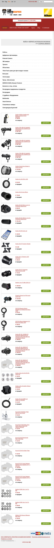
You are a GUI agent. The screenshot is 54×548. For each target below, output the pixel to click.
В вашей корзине (27, 20)
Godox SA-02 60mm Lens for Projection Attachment (22, 205)
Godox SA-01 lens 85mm (21, 192)
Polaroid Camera (7, 58)
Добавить (46, 123)
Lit (14, 1)
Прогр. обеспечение (9, 80)
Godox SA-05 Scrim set (21, 230)
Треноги (5, 64)
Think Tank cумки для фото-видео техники (15, 70)
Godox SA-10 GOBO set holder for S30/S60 (21, 399)
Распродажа (6, 92)
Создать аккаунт (44, 43)
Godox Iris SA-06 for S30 (21, 179)
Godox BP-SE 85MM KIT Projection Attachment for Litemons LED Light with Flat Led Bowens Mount (22, 361)
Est (3, 1)
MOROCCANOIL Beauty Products (12, 83)
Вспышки (5, 74)
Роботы (5, 52)
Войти (25, 41)
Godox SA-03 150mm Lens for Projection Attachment (23, 218)
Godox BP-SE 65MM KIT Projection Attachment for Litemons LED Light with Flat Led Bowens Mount (22, 349)
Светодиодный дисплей (10, 107)
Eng (6, 1)
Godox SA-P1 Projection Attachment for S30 (21, 270)
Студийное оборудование (10, 95)
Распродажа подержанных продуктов (14, 89)
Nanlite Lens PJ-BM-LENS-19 (22, 282)
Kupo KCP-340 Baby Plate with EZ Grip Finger (22, 412)
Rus (9, 1)
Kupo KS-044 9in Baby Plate (22, 450)
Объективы (6, 67)
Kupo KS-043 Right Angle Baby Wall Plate (21, 438)
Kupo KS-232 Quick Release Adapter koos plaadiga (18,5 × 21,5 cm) (22, 478)
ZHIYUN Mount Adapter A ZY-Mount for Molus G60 (22, 322)
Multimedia (6, 98)
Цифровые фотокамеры (10, 55)
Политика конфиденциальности (41, 537)
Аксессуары (6, 77)
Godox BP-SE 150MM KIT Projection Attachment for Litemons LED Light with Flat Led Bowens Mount (22, 336)
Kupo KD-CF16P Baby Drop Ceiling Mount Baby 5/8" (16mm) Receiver (22, 426)
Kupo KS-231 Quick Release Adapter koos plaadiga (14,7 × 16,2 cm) (22, 465)
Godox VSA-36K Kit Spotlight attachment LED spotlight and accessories (22, 154)
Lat (12, 1)
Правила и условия (6, 539)
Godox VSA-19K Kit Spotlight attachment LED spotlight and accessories (22, 128)
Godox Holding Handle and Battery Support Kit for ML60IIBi (22, 116)
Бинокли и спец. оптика (10, 86)
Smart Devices (7, 101)
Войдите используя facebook (39, 41)
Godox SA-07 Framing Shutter (22, 243)
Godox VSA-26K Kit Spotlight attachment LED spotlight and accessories (22, 141)
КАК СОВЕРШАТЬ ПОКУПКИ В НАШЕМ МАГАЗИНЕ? (16, 537)
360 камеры (6, 61)
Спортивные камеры (9, 104)
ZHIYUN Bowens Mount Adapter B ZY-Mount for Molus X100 (22, 309)
